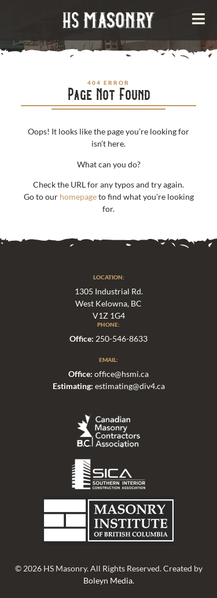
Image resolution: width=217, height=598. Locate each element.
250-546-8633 (121, 338)
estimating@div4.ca (130, 386)
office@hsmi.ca (121, 374)
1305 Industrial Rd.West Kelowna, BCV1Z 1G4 (109, 303)
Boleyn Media (108, 580)
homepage (78, 196)
